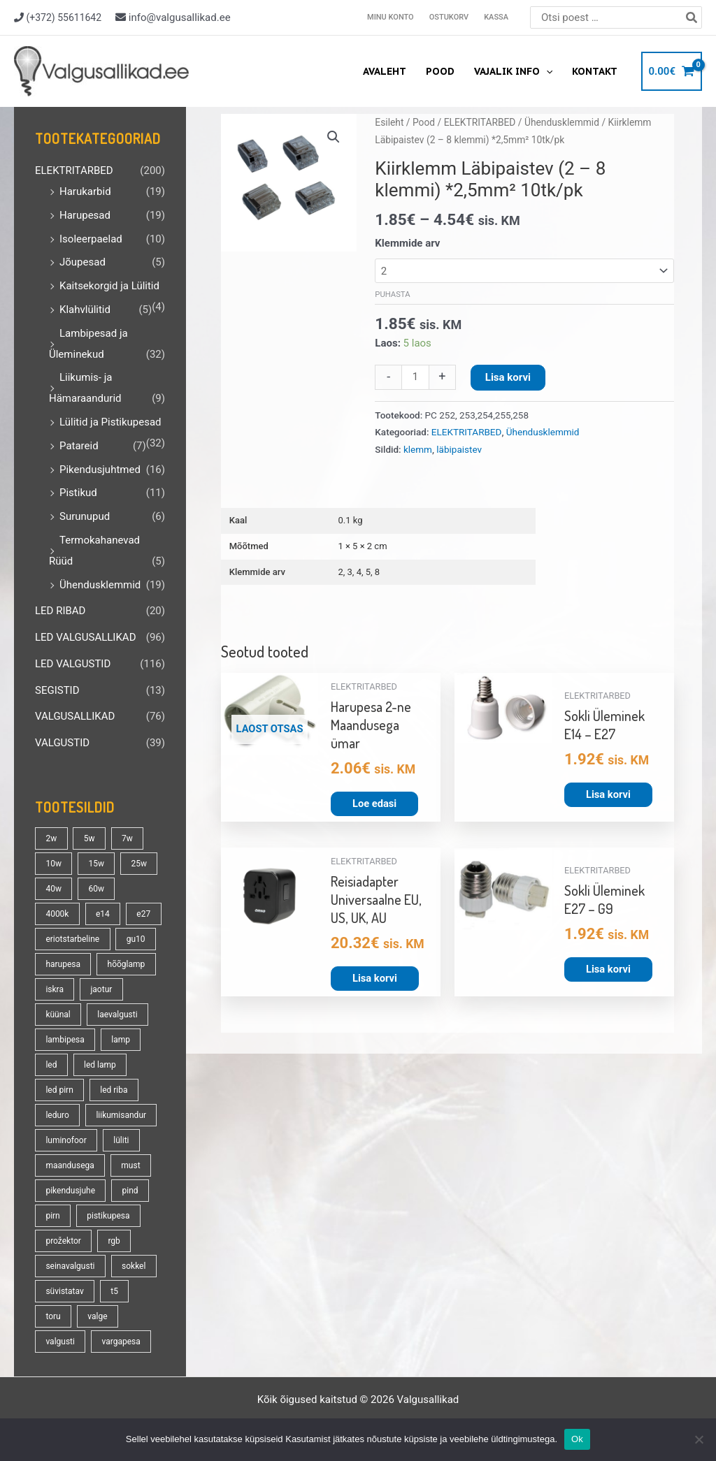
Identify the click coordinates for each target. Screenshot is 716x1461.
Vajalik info (513, 71)
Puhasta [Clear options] (392, 294)
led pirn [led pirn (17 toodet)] (59, 1090)
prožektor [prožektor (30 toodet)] (62, 1241)
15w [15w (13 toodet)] (96, 863)
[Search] (692, 17)
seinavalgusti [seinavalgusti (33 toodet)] (69, 1266)
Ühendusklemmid (100, 585)
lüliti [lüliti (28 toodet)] (121, 1140)
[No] (699, 1439)
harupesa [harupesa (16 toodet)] (62, 964)
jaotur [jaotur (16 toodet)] (101, 989)
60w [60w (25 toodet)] (96, 889)
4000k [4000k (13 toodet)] (57, 914)
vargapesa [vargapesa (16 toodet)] (120, 1341)
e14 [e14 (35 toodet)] (103, 914)
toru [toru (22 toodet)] (52, 1316)
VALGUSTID (62, 742)
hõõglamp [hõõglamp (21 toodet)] (126, 964)
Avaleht (384, 71)
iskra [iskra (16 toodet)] (54, 989)
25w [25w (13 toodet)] (139, 863)
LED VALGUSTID (72, 663)
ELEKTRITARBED (74, 170)
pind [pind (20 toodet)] (130, 1190)
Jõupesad (82, 262)
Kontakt (594, 71)
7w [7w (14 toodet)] (127, 838)
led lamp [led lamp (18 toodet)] (100, 1065)
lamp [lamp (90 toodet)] (120, 1040)
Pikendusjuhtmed (100, 469)
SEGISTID (57, 690)
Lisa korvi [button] (608, 795)
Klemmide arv (407, 243)
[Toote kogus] (415, 377)
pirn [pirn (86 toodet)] (52, 1216)
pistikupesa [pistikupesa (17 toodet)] (108, 1216)
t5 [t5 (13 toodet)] (114, 1291)
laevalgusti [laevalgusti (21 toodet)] (117, 1014)
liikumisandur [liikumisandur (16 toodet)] (121, 1115)
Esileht (389, 122)
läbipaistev (459, 449)
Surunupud (84, 516)
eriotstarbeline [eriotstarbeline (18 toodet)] (72, 939)
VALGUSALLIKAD (75, 716)
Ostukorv (448, 17)
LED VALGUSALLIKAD (85, 637)
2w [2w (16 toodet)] (51, 838)
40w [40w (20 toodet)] (53, 889)
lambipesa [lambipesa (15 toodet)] (64, 1040)
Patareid (79, 445)
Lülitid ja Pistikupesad (110, 422)
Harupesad (84, 215)
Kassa (496, 17)
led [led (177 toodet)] (51, 1065)
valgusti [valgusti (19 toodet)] (60, 1341)
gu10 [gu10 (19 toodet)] (136, 939)
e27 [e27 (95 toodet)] (143, 914)
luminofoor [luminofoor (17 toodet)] (65, 1140)
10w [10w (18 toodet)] (53, 863)
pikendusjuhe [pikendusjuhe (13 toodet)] (70, 1190)
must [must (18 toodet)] (130, 1165)
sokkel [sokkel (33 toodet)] (133, 1266)
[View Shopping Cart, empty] (671, 72)
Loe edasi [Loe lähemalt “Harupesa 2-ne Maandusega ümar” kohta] (375, 804)
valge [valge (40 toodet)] (97, 1316)
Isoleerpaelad (90, 239)
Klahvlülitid (84, 309)
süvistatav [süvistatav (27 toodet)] (64, 1291)
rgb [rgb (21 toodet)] (114, 1241)
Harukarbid (85, 191)
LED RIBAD (60, 610)
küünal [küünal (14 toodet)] (57, 1014)
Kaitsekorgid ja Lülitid (109, 285)
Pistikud (78, 492)
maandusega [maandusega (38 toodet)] (69, 1165)
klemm (417, 449)
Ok (577, 1439)
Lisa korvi (508, 377)
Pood (440, 71)
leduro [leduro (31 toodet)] (57, 1115)
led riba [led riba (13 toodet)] (113, 1090)
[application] (546, 71)
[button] (333, 137)
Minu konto (390, 17)
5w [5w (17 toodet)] (89, 838)
